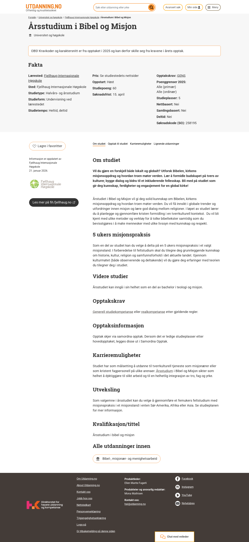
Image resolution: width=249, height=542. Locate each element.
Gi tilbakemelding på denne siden (96, 531)
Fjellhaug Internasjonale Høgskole (82, 17)
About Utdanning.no (88, 485)
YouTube (187, 495)
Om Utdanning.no (87, 478)
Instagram (188, 486)
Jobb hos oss (84, 498)
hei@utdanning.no (135, 504)
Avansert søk (172, 7)
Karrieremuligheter (140, 143)
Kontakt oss (83, 491)
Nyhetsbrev (188, 503)
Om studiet (99, 143)
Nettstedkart (84, 505)
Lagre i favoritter (47, 146)
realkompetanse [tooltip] (153, 312)
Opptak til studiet (118, 143)
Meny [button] (215, 7)
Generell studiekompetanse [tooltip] (113, 312)
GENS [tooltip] (181, 76)
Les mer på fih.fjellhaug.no (54, 202)
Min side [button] (192, 7)
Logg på (81, 524)
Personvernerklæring (88, 511)
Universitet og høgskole (50, 17)
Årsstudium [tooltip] (164, 371)
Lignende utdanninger (166, 143)
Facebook (187, 478)
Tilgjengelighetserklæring (91, 518)
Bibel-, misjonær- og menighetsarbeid (129, 459)
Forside (32, 17)
